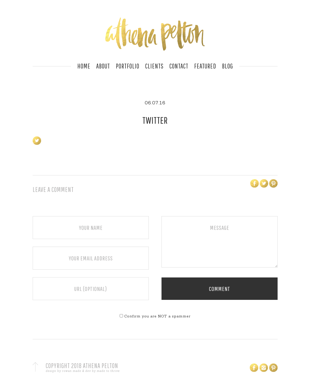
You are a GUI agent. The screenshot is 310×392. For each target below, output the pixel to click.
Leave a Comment (53, 189)
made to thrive (108, 371)
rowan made (71, 371)
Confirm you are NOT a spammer (155, 316)
